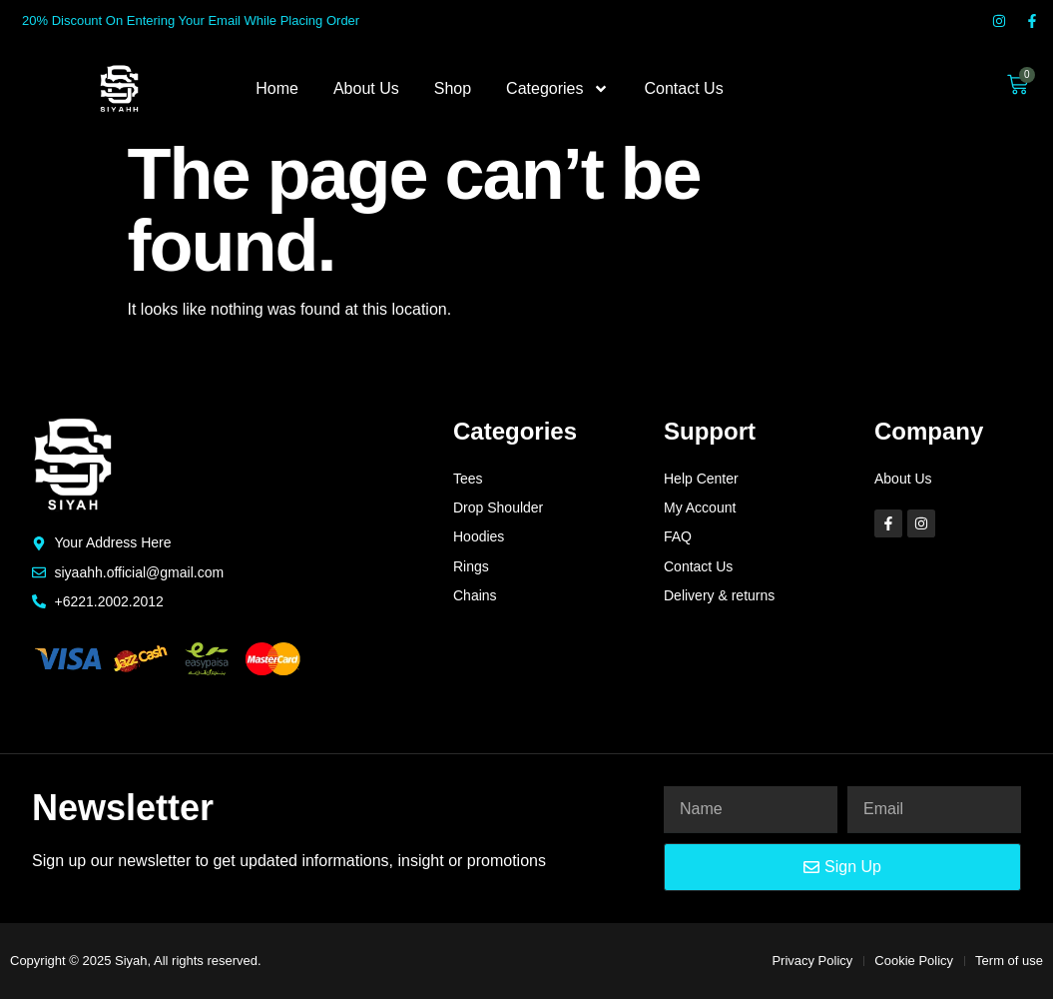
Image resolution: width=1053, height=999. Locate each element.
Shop (452, 88)
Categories (557, 89)
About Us (366, 88)
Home (277, 88)
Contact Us (683, 88)
